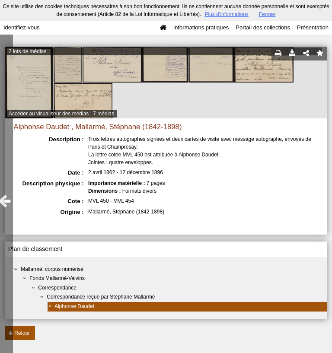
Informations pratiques (201, 27)
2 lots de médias (27, 51)
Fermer (267, 14)
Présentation (313, 27)
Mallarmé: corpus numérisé (52, 269)
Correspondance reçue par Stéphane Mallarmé (101, 297)
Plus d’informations (226, 14)
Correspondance (57, 288)
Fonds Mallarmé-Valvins (57, 278)
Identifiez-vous (21, 27)
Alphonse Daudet (74, 306)
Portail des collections (263, 27)
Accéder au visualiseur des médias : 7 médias (61, 114)
